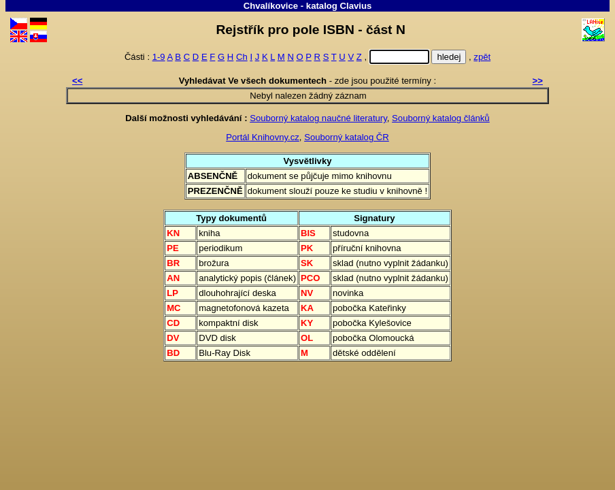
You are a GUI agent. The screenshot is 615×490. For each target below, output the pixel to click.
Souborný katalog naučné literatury (318, 118)
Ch (242, 57)
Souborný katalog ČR (346, 137)
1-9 (158, 57)
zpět (482, 57)
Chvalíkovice (271, 6)
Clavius (356, 6)
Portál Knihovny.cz (262, 137)
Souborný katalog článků (441, 118)
